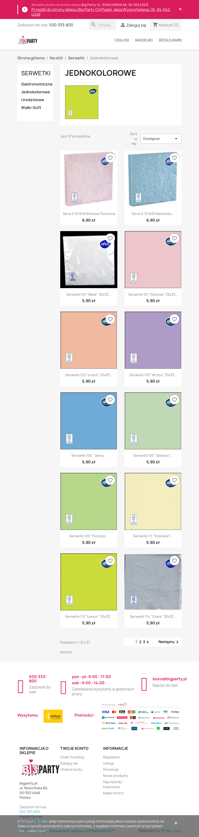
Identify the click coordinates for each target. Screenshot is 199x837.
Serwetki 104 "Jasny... (88, 455)
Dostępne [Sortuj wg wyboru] (161, 139)
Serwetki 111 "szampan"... (153, 536)
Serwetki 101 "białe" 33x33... (88, 294)
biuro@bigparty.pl (170, 678)
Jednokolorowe (35, 92)
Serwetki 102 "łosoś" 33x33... (88, 375)
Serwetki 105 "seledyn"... (153, 455)
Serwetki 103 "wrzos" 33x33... (153, 375)
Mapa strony (113, 793)
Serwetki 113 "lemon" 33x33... (89, 616)
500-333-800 (61, 25)
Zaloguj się (69, 763)
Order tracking (72, 757)
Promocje (111, 769)
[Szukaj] (102, 25)
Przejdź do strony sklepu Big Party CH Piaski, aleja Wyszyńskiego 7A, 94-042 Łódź (100, 12)
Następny (169, 642)
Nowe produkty (115, 775)
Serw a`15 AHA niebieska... (153, 213)
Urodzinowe (32, 99)
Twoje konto (74, 748)
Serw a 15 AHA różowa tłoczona (89, 213)
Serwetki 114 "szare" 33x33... (153, 616)
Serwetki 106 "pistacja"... (89, 536)
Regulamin (170, 40)
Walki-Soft (31, 107)
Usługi (121, 40)
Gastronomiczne (37, 84)
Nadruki (144, 40)
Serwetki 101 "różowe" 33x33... (153, 294)
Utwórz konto (71, 769)
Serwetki (35, 73)
